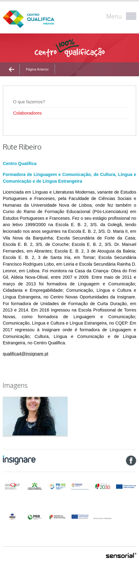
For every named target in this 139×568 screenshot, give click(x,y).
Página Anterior (37, 69)
